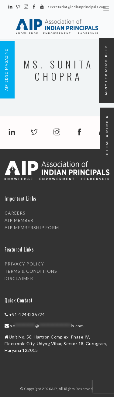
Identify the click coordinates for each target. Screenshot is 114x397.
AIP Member (19, 220)
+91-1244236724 (27, 314)
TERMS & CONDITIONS (31, 271)
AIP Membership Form (32, 227)
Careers (15, 212)
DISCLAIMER (19, 278)
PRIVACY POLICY (24, 263)
